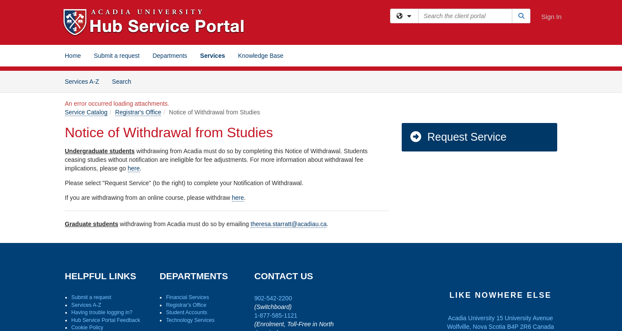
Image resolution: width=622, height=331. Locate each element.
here (134, 168)
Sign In (551, 16)
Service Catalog (86, 112)
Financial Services (187, 297)
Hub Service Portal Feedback (105, 320)
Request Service (458, 137)
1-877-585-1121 (276, 315)
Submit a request (117, 55)
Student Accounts (186, 312)
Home (73, 55)
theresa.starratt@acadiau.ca (289, 224)
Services (212, 55)
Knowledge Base (260, 55)
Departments (169, 55)
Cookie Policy (87, 328)
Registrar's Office (138, 112)
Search (124, 81)
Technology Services (190, 320)
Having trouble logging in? (102, 312)
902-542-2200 (273, 298)
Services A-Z (82, 81)
